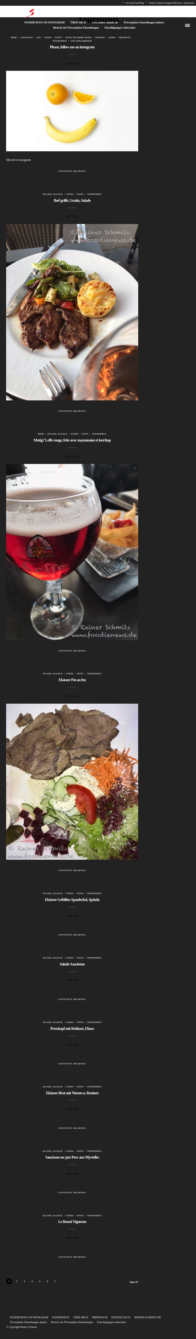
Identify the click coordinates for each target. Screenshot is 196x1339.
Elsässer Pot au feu (72, 680)
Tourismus (59, 41)
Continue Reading (72, 171)
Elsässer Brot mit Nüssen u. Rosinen (72, 1093)
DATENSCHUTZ (121, 1317)
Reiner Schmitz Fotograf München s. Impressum (170, 3)
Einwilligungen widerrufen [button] (111, 1322)
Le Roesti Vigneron (72, 1222)
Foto (58, 37)
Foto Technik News (78, 37)
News (112, 37)
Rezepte (124, 37)
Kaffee (100, 37)
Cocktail (26, 37)
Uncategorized (81, 41)
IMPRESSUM (100, 1317)
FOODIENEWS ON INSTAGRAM (44, 22)
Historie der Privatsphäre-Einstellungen (76, 27)
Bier (14, 37)
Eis (39, 37)
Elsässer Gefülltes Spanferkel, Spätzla (72, 900)
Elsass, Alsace (53, 194)
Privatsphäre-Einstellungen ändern (144, 22)
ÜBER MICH (78, 22)
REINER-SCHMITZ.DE (147, 1317)
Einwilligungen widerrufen (120, 27)
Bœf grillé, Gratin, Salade (72, 200)
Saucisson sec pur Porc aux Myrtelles (72, 1157)
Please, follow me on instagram (72, 47)
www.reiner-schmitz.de (105, 22)
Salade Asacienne (72, 964)
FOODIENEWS (60, 1317)
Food (47, 37)
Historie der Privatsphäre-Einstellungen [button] (72, 1322)
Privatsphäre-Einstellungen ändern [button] (28, 1322)
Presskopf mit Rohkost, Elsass (72, 1028)
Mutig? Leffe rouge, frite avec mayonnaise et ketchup (72, 440)
